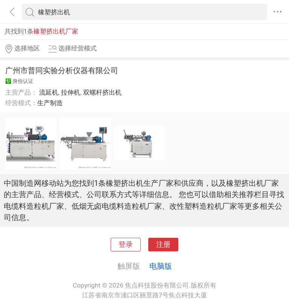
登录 (126, 244)
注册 (163, 244)
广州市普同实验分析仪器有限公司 (61, 70)
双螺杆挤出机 (102, 92)
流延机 (48, 92)
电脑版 (160, 266)
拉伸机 (70, 92)
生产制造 (50, 103)
